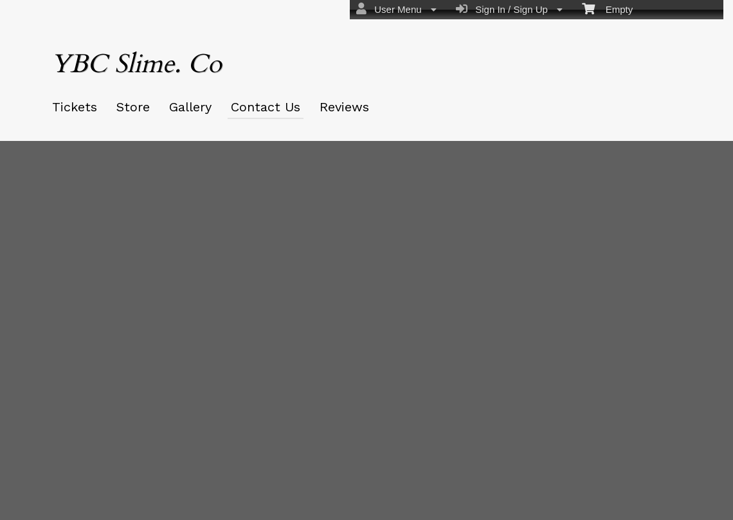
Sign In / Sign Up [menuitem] (509, 9)
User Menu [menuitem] (396, 9)
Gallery (190, 107)
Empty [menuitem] (607, 8)
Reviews (344, 107)
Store (133, 107)
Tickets (74, 107)
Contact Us (265, 107)
